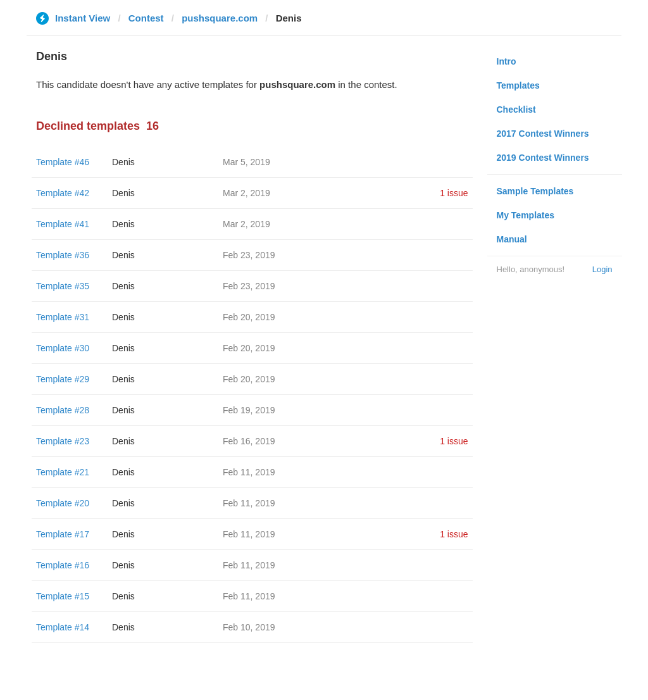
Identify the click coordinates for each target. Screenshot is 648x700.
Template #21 (62, 472)
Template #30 (62, 348)
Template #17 (62, 534)
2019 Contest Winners (543, 158)
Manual (512, 239)
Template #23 (62, 441)
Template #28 (62, 410)
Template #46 (62, 162)
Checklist (516, 109)
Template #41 (62, 224)
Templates (518, 85)
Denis (123, 162)
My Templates (526, 215)
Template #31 (62, 317)
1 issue (454, 193)
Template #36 (62, 255)
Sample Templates (535, 191)
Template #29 (62, 379)
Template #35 (62, 286)
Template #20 (62, 503)
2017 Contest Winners (543, 133)
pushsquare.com (220, 18)
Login (602, 269)
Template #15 (62, 596)
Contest (146, 18)
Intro (506, 61)
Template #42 (62, 193)
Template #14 (62, 627)
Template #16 (62, 565)
